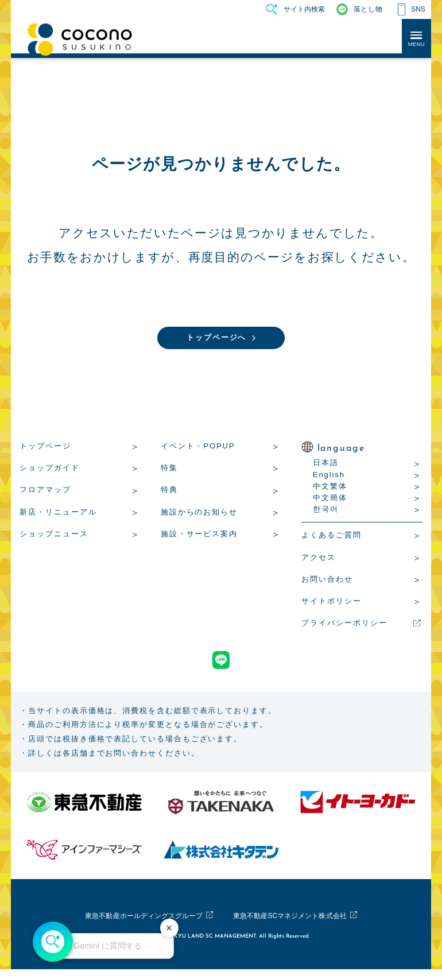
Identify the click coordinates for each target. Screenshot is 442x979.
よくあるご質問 (331, 536)
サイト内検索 (304, 9)
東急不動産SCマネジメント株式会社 (299, 926)
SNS (418, 9)
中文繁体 (330, 487)
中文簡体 (330, 499)
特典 (169, 491)
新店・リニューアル (58, 513)
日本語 (326, 464)
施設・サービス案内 (199, 535)
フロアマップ (45, 491)
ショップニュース (54, 535)
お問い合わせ (327, 580)
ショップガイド (49, 469)
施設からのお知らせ (199, 513)
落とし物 (368, 9)
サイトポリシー (331, 602)
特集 (169, 469)
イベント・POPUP (198, 447)
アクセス (318, 559)
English (329, 476)
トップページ (45, 447)
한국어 (326, 510)
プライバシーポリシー (344, 624)
